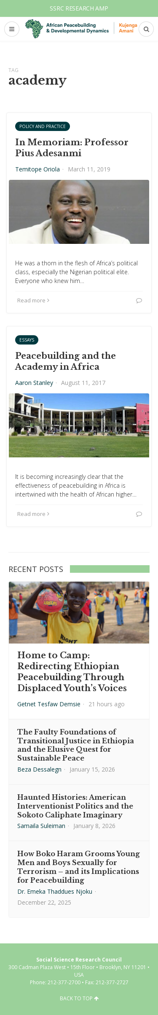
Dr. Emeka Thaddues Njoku (54, 891)
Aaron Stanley (34, 383)
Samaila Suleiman (41, 826)
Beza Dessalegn (39, 769)
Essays (26, 340)
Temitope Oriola (37, 169)
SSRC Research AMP (79, 8)
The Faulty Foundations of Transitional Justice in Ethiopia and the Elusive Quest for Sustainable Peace (75, 745)
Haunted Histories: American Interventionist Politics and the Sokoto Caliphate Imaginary (75, 806)
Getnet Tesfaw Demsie (48, 704)
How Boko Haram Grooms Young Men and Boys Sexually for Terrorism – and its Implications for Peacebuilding (78, 866)
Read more (33, 300)
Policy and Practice (42, 126)
